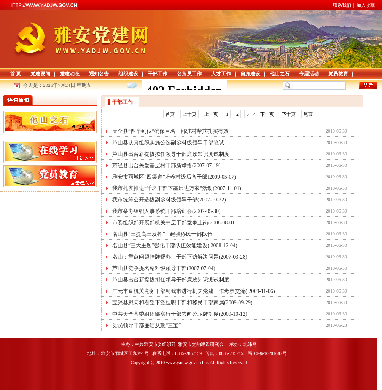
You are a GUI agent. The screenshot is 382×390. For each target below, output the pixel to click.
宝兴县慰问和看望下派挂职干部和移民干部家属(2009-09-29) (182, 302)
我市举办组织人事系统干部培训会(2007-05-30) (166, 211)
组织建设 (128, 74)
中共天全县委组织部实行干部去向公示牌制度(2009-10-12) (179, 314)
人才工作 (221, 74)
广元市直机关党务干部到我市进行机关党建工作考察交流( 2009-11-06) (193, 291)
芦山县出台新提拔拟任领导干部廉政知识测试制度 (170, 154)
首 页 (15, 74)
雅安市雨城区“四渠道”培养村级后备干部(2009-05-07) (174, 177)
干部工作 (157, 74)
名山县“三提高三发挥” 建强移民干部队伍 (162, 234)
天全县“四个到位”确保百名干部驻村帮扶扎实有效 (170, 131)
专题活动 (309, 74)
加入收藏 (366, 5)
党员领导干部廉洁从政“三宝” (146, 325)
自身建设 (250, 74)
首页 (170, 114)
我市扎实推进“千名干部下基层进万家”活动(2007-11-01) (176, 188)
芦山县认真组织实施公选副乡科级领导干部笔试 (168, 142)
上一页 (211, 114)
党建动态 (70, 74)
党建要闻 (40, 74)
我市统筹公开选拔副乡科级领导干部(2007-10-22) (169, 200)
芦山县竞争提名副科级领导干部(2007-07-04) (163, 268)
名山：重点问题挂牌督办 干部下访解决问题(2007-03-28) (179, 257)
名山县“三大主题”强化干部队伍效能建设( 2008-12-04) (174, 245)
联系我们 (342, 5)
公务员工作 (189, 74)
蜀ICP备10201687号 (268, 353)
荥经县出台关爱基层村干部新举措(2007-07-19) (166, 165)
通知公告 (99, 74)
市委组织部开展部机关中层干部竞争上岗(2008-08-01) (174, 222)
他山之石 (280, 74)
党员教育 (338, 74)
